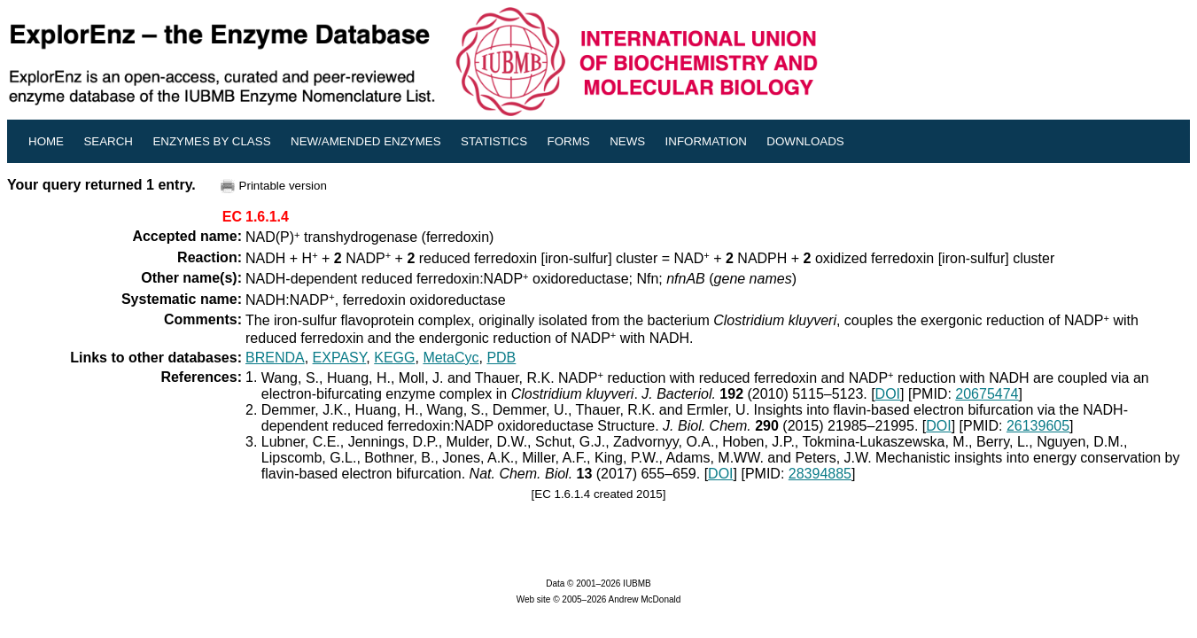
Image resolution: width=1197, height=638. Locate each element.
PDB (501, 357)
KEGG (394, 357)
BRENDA (275, 357)
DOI (887, 393)
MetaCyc (450, 357)
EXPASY (340, 357)
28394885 (820, 473)
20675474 (986, 393)
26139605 (1038, 425)
